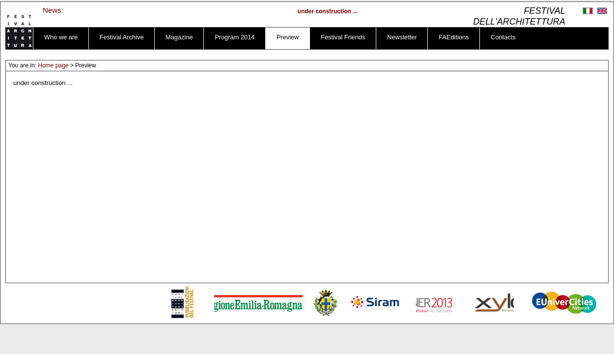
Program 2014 (234, 37)
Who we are (61, 37)
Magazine (179, 37)
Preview (288, 37)
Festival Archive (122, 37)
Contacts (503, 37)
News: (53, 10)
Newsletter (402, 37)
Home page (53, 65)
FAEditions (454, 37)
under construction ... (329, 11)
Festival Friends (343, 37)
